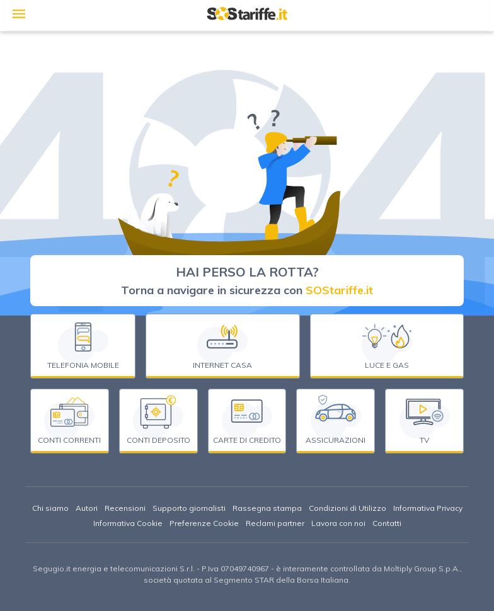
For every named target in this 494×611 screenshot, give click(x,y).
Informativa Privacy (427, 508)
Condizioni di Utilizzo (347, 508)
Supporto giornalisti (189, 508)
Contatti (386, 523)
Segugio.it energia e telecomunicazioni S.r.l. (114, 568)
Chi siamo (50, 508)
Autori (87, 508)
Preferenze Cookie (204, 523)
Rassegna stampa (267, 508)
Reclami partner (275, 523)
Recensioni (125, 508)
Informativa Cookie (128, 523)
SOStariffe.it (339, 290)
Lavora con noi (338, 523)
